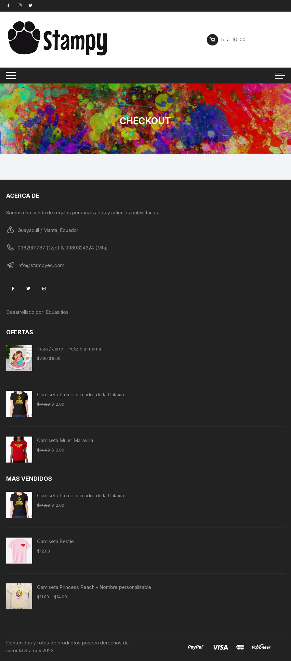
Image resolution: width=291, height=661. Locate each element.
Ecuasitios (57, 312)
